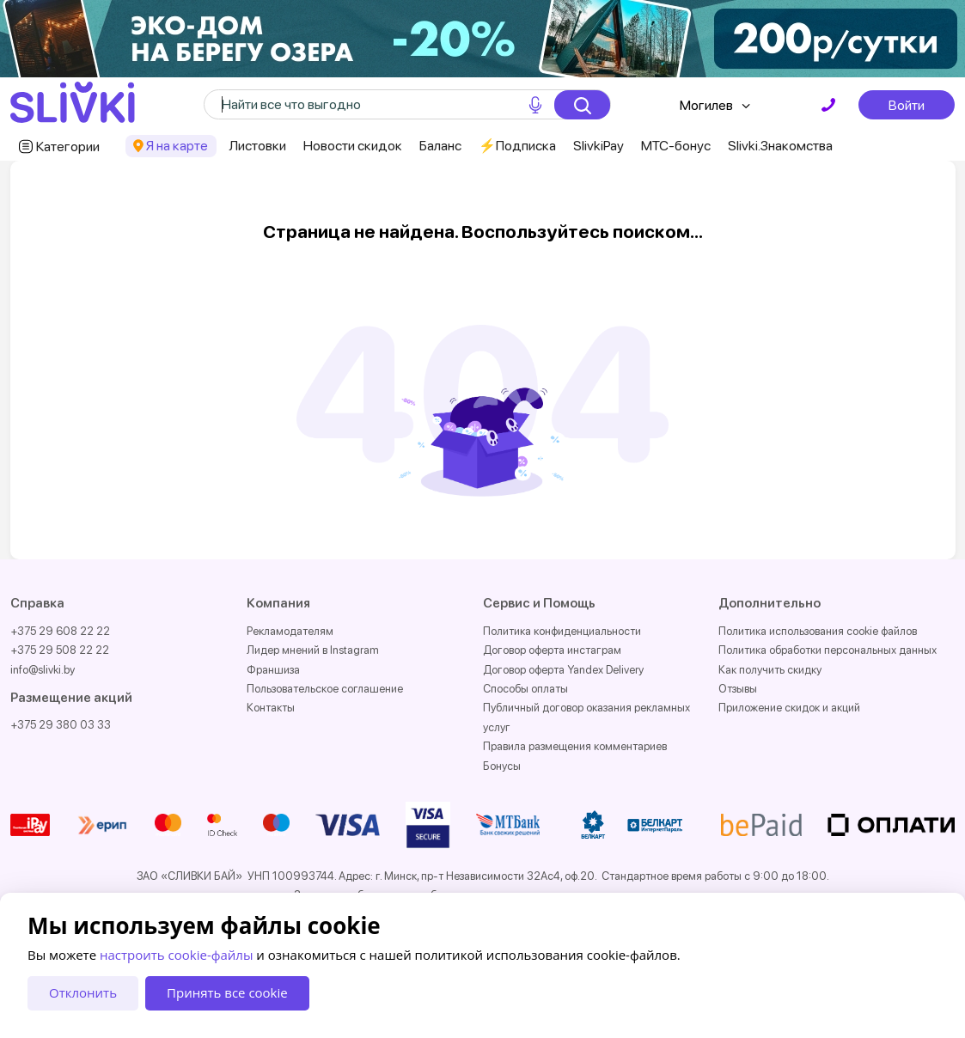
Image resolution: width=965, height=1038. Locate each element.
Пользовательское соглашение (325, 688)
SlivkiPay (598, 145)
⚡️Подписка (517, 145)
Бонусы (502, 766)
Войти (907, 105)
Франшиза (273, 669)
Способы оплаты (525, 688)
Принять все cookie (227, 992)
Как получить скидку (769, 669)
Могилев (706, 105)
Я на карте (177, 145)
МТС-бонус (676, 145)
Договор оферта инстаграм (552, 650)
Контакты (271, 707)
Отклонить (83, 992)
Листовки (257, 145)
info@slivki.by (42, 669)
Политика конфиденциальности (562, 631)
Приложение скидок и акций (789, 707)
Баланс (440, 145)
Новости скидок (352, 145)
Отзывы (737, 688)
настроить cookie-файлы (176, 954)
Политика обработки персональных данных (827, 650)
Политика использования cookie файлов (817, 631)
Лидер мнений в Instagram (313, 650)
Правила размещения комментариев (575, 746)
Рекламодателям (290, 631)
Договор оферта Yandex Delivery (563, 669)
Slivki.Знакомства (780, 145)
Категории (68, 146)
